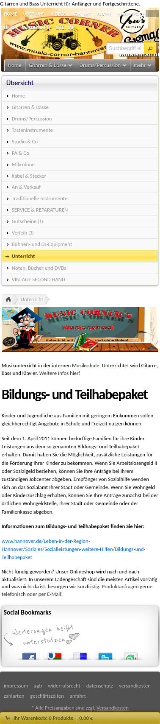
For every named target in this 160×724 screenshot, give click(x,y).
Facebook (29, 654)
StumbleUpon (130, 654)
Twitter (105, 654)
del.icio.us (80, 654)
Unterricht (32, 299)
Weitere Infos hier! (59, 373)
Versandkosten (113, 707)
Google (54, 654)
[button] (150, 48)
